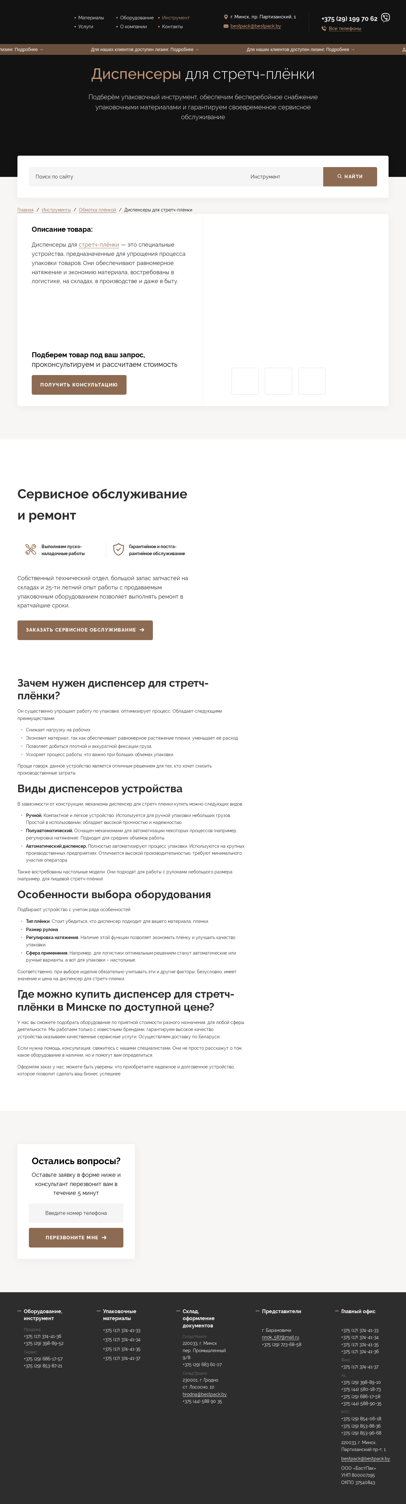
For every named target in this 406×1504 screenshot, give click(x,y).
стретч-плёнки (99, 244)
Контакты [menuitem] (172, 26)
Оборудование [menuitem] (137, 18)
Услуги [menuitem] (85, 26)
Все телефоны (345, 28)
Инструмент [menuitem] (176, 18)
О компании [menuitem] (133, 26)
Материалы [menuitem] (91, 18)
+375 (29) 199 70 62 (350, 19)
